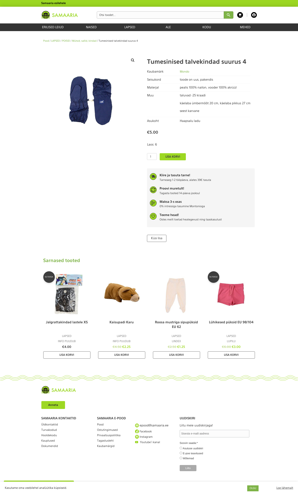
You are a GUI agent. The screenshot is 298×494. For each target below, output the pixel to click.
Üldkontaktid (50, 425)
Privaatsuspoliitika (110, 439)
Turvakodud (50, 432)
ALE (168, 27)
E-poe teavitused (193, 452)
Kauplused (48, 446)
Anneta (53, 404)
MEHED (245, 27)
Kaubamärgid (107, 453)
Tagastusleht (106, 446)
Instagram (144, 439)
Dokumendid (50, 453)
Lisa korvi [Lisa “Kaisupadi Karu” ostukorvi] (121, 354)
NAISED (91, 27)
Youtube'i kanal (148, 446)
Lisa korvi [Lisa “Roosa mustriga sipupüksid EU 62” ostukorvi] (176, 354)
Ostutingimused (108, 432)
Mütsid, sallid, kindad (84, 41)
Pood (46, 41)
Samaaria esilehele (53, 3)
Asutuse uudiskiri (193, 447)
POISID (66, 41)
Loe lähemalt (284, 488)
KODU (206, 27)
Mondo (185, 71)
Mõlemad (188, 457)
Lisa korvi (172, 156)
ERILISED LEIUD (52, 27)
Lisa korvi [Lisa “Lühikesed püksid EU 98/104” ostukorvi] (231, 354)
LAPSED (129, 27)
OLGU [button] (253, 488)
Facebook (144, 432)
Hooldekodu (50, 439)
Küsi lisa (156, 238)
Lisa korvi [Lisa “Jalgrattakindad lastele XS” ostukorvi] (66, 354)
